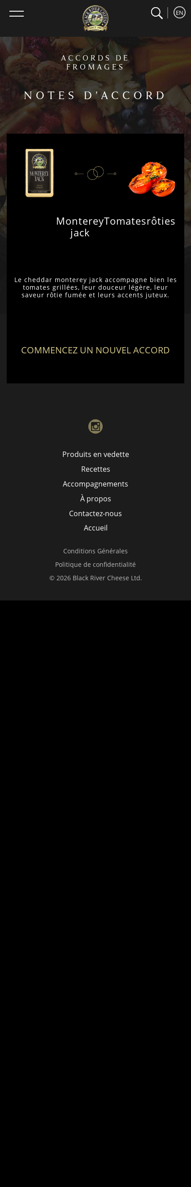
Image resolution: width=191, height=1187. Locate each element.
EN (179, 13)
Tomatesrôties (140, 220)
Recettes (95, 469)
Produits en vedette (95, 454)
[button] (157, 13)
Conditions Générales (95, 551)
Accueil (96, 528)
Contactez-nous (95, 513)
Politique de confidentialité (95, 564)
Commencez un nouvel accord (95, 350)
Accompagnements (95, 484)
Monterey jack (80, 226)
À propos (95, 499)
